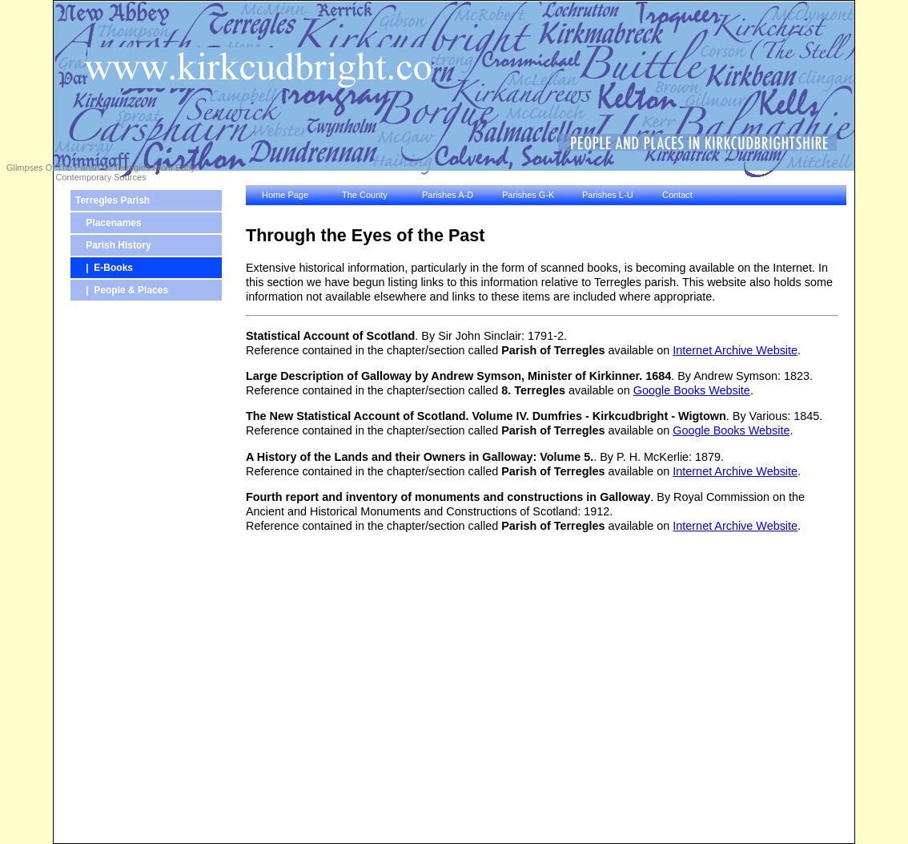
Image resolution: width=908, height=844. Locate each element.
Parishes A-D (447, 195)
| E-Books (104, 267)
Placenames (108, 222)
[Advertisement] (118, 578)
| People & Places (121, 290)
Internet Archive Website (735, 350)
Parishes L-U (607, 195)
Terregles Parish (112, 200)
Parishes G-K (528, 195)
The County (365, 195)
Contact (677, 195)
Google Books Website (691, 390)
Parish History (113, 245)
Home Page (285, 195)
